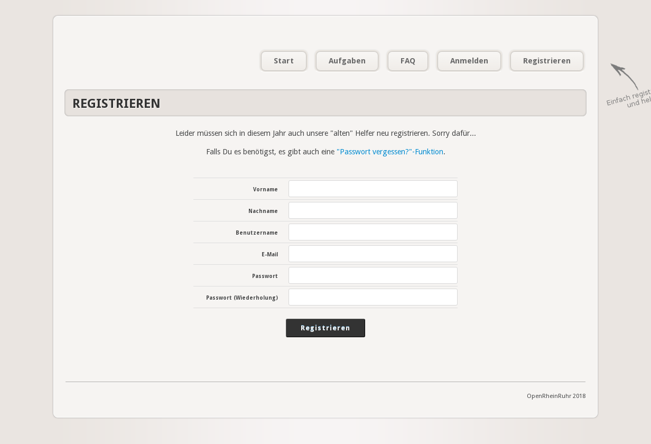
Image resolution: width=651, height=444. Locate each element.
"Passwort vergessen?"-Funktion (390, 151)
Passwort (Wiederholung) (242, 298)
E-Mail (270, 254)
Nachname (263, 211)
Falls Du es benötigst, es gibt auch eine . (325, 151)
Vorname (265, 189)
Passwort (265, 276)
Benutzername (257, 233)
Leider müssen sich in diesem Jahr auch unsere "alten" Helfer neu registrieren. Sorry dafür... (325, 133)
